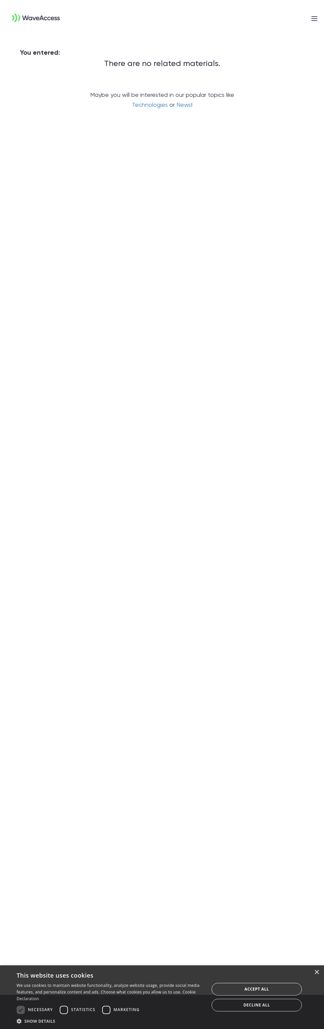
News (183, 104)
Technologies (150, 104)
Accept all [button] (256, 989)
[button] (110, 1021)
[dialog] (162, 997)
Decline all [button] (256, 1005)
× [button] (316, 972)
